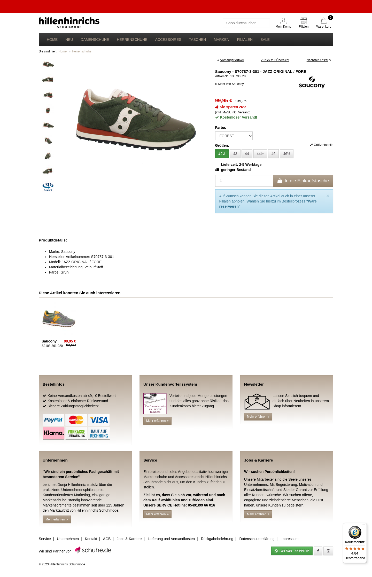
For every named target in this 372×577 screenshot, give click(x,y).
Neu (69, 39)
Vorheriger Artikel (230, 60)
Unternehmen (68, 539)
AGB (107, 539)
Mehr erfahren (157, 421)
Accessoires (168, 39)
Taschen (197, 39)
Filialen (245, 39)
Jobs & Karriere (129, 539)
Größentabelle (321, 145)
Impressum (289, 539)
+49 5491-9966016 (292, 551)
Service (45, 539)
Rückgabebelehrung (217, 539)
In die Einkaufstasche (303, 180)
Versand (244, 112)
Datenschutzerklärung (256, 539)
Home (52, 39)
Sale (265, 39)
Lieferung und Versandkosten (171, 539)
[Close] (327, 195)
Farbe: (220, 128)
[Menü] (364, 526)
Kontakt (91, 539)
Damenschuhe (95, 39)
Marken (221, 39)
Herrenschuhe (132, 39)
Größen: (222, 145)
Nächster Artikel (319, 60)
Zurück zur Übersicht (275, 60)
